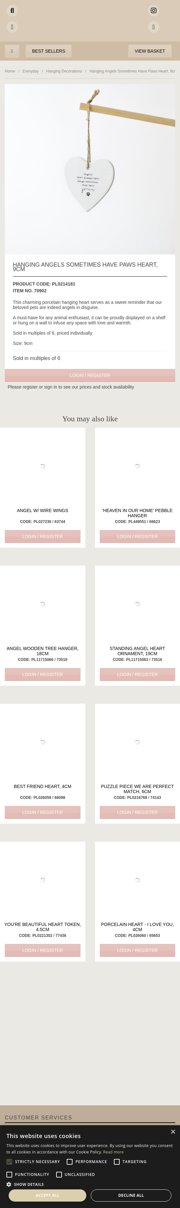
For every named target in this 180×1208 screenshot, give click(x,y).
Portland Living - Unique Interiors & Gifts (90, 24)
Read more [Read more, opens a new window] (113, 1152)
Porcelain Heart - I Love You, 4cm (137, 927)
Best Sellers (48, 51)
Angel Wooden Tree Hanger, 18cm (43, 651)
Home (10, 71)
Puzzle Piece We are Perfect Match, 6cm (137, 789)
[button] (90, 1184)
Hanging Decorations (64, 71)
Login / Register (90, 375)
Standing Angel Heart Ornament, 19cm (137, 651)
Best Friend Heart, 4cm (42, 786)
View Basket (150, 51)
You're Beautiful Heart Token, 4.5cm (42, 927)
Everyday (30, 71)
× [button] (172, 1132)
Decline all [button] (131, 1195)
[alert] (90, 1166)
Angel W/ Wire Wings (42, 510)
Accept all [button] (47, 1195)
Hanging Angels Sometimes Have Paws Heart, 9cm (133, 71)
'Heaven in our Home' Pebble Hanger (137, 513)
